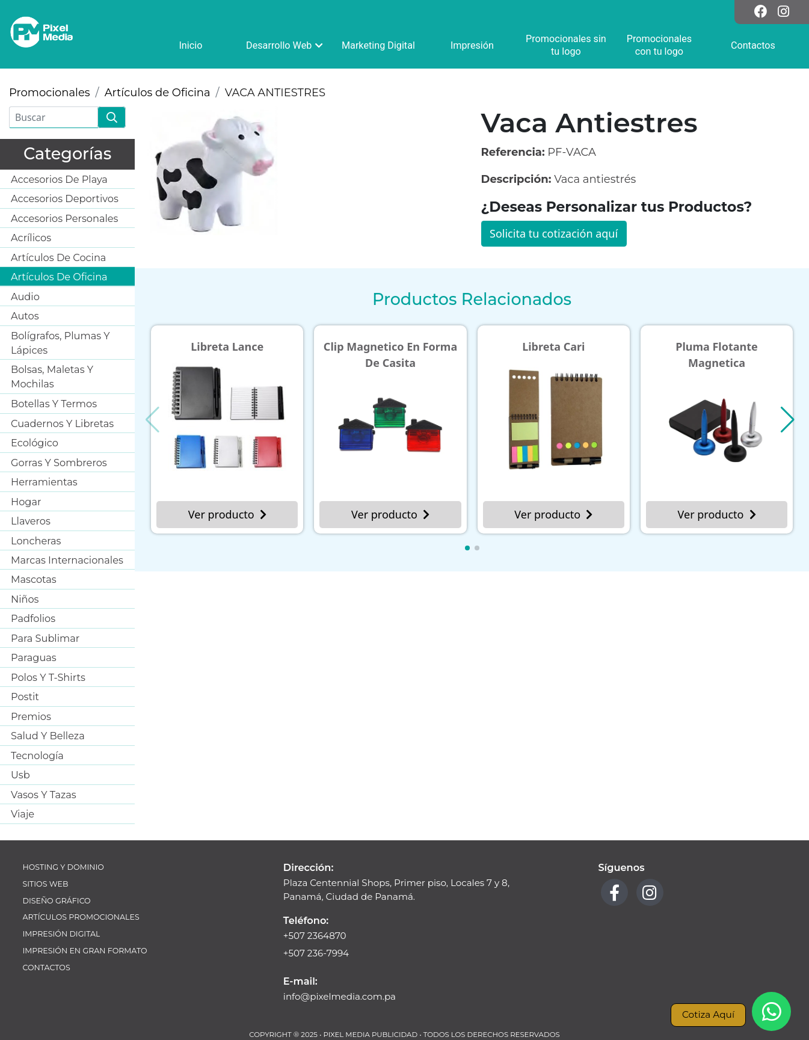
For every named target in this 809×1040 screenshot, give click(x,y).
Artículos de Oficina (158, 92)
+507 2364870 (314, 935)
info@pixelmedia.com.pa (339, 996)
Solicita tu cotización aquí (554, 233)
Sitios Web (46, 883)
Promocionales (49, 92)
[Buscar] (53, 117)
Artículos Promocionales (81, 917)
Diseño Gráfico (57, 900)
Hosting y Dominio (63, 867)
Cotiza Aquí (708, 1014)
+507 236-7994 (316, 953)
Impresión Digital (61, 933)
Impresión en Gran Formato (85, 950)
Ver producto (227, 514)
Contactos (46, 967)
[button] (467, 548)
